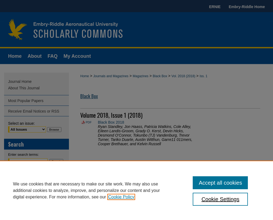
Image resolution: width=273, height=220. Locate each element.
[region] (136, 190)
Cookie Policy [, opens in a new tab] (121, 197)
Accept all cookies (220, 183)
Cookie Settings (220, 199)
